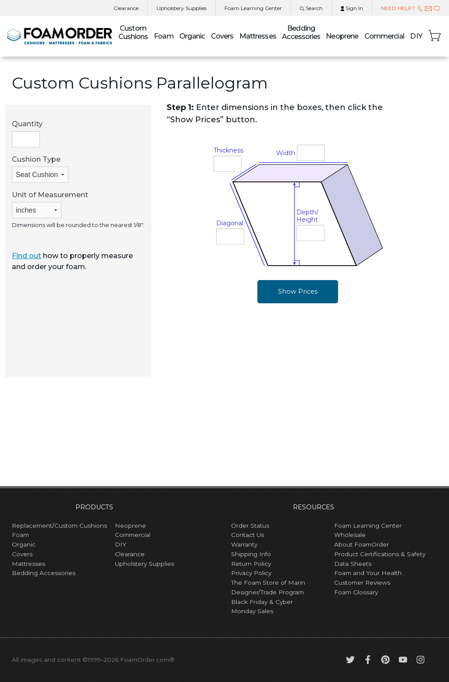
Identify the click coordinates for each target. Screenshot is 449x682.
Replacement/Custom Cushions (59, 525)
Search (311, 8)
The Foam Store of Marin (268, 582)
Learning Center (253, 8)
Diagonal (229, 223)
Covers (222, 36)
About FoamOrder (361, 544)
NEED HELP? (410, 8)
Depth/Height (307, 216)
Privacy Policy (251, 572)
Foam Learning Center (368, 525)
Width (285, 153)
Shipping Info (251, 554)
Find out (26, 256)
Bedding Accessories (301, 32)
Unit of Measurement (50, 204)
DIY (416, 36)
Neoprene (342, 36)
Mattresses (257, 36)
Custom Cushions (133, 32)
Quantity (27, 133)
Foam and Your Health (368, 572)
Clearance (126, 8)
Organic (192, 36)
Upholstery (182, 8)
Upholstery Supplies (144, 563)
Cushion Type (40, 169)
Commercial (384, 36)
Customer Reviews (362, 582)
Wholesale (350, 534)
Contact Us (247, 534)
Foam (163, 36)
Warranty (244, 544)
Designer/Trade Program (267, 592)
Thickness (228, 150)
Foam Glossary (356, 592)
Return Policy (251, 563)
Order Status (250, 525)
